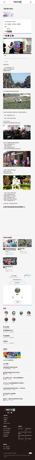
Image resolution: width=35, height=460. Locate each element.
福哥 (6, 379)
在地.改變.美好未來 (28, 436)
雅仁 (21, 250)
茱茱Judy (6, 400)
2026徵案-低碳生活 (28, 429)
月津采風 (5, 341)
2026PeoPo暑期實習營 (8, 360)
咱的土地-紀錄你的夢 (21, 436)
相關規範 (5, 419)
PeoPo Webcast (8, 389)
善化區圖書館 (6, 335)
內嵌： (5, 55)
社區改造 (14, 24)
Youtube (11, 412)
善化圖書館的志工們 (8, 330)
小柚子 (6, 373)
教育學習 (18, 24)
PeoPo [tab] (14, 275)
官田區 (14, 21)
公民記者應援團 (6, 432)
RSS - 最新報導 (6, 446)
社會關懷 (9, 24)
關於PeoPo (6, 417)
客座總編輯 (5, 436)
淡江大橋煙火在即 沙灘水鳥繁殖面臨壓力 (13, 377)
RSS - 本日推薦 (6, 448)
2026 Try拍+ (20, 428)
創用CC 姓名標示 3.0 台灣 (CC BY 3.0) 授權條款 (9, 31)
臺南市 (10, 21)
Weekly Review (7, 423)
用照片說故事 (21, 438)
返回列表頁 (17, 282)
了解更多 (17, 301)
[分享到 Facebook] (6, 36)
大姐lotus (13, 315)
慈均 (21, 315)
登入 (21, 279)
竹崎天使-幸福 (28, 315)
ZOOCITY (6, 394)
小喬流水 (7, 251)
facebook (8, 412)
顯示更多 (9, 28)
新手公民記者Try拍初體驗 (9, 393)
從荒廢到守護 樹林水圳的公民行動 (11, 372)
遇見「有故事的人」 (28, 439)
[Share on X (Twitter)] (8, 36)
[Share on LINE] (10, 36)
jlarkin (6, 315)
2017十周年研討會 (28, 433)
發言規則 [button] (29, 276)
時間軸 (5, 421)
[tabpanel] (17, 279)
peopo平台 (7, 384)
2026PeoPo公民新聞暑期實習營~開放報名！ (14, 383)
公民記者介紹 (6, 434)
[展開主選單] (4, 2)
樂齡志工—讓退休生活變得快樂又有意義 (13, 398)
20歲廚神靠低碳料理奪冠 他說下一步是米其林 (14, 388)
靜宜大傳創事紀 (8, 368)
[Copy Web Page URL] (13, 36)
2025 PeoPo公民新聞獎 (21, 433)
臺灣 (8, 21)
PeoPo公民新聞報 (6, 428)
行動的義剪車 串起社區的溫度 (10, 367)
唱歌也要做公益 (9, 266)
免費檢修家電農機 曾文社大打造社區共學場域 (10, 249)
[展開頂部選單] (31, 2)
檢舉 (11, 15)
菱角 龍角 (22, 248)
